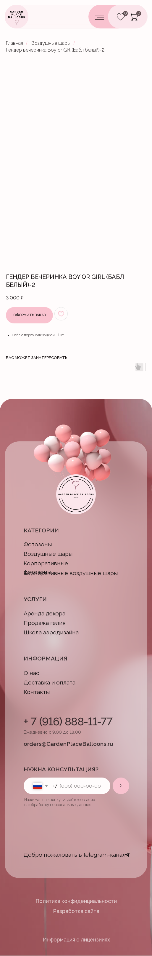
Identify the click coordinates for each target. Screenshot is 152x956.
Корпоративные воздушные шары (71, 573)
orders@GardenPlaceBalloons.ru (68, 743)
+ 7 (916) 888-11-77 (68, 721)
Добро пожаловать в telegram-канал (75, 854)
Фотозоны (38, 544)
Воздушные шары (50, 43)
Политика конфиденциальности (76, 901)
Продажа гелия (45, 623)
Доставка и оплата (49, 682)
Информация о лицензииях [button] (76, 939)
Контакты (37, 692)
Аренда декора (44, 613)
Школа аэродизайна (51, 632)
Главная (14, 43)
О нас (31, 673)
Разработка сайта (76, 911)
